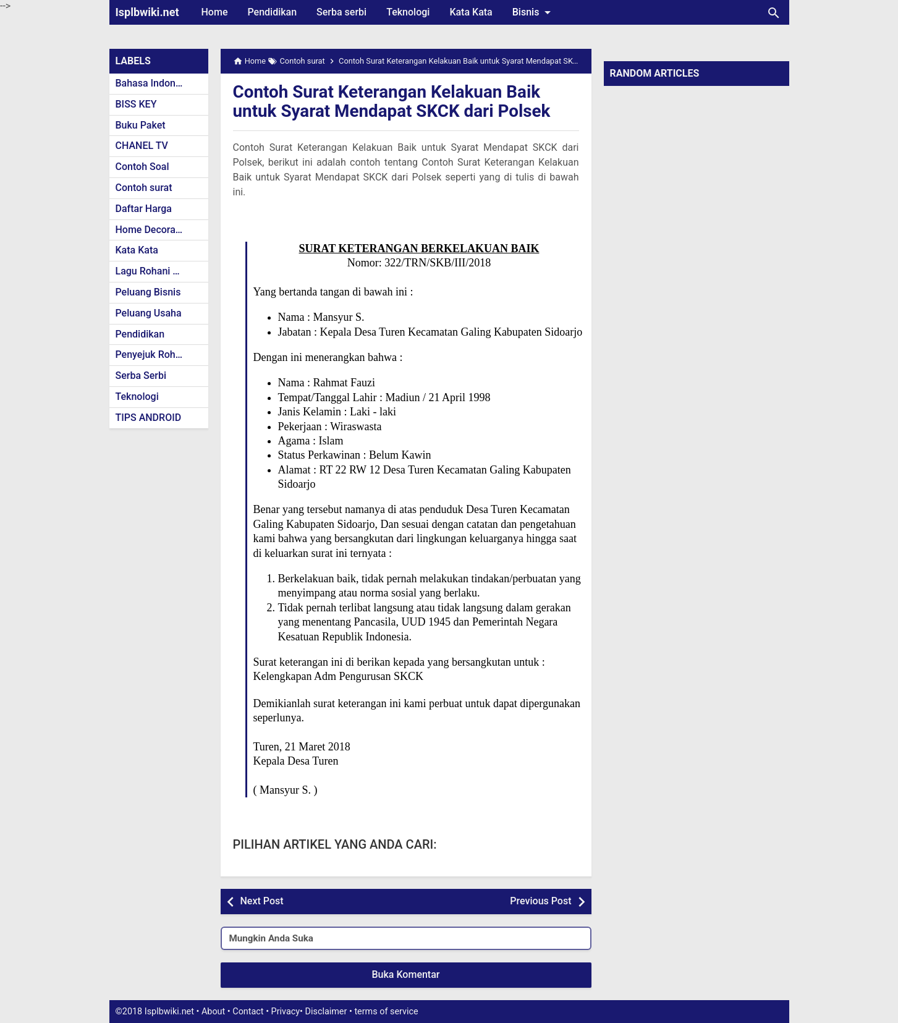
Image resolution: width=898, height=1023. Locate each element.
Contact (247, 1011)
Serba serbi (341, 12)
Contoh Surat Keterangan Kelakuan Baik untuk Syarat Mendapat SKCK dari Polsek (393, 101)
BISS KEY (136, 104)
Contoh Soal (142, 166)
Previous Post (540, 901)
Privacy (285, 1011)
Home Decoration (154, 230)
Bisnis (534, 12)
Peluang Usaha (149, 313)
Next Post (262, 901)
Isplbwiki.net (147, 12)
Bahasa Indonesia (155, 83)
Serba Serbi (141, 375)
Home (214, 12)
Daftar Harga (144, 208)
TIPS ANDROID (149, 417)
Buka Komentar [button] (406, 974)
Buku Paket (141, 125)
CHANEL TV (142, 145)
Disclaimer (326, 1011)
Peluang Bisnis (148, 292)
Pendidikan (272, 12)
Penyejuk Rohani (152, 354)
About (213, 1011)
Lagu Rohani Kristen (160, 271)
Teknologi (408, 12)
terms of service (386, 1011)
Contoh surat (144, 187)
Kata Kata (470, 12)
